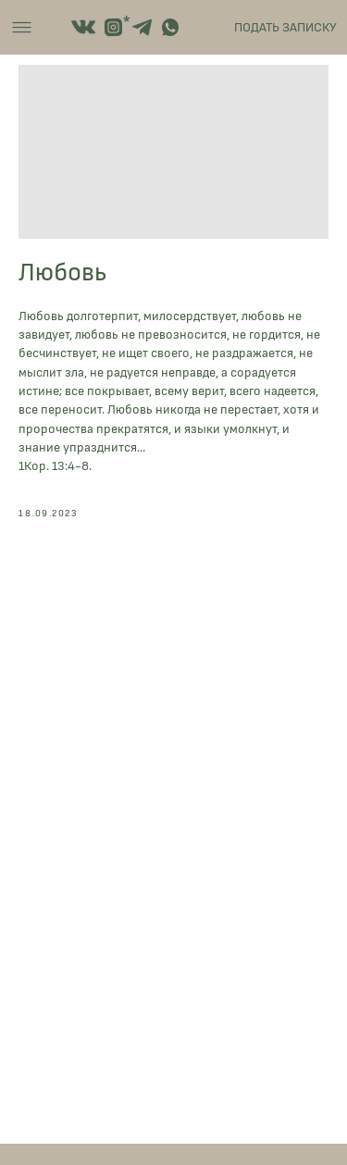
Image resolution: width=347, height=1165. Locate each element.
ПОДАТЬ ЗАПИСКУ (285, 27)
